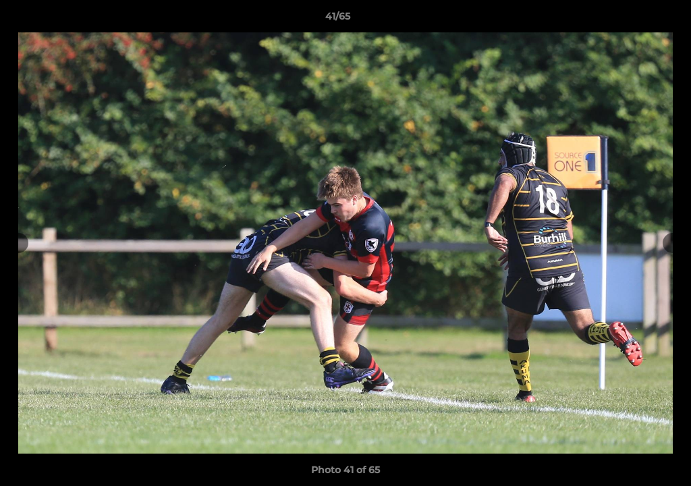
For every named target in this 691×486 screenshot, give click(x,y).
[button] (634, 20)
